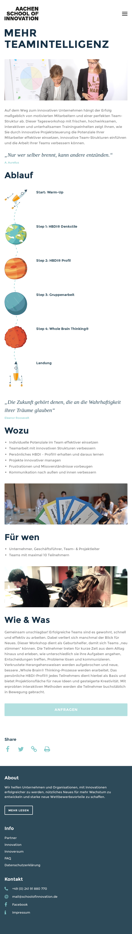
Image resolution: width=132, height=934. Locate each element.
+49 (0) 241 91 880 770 (29, 889)
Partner (11, 838)
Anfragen (66, 709)
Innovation (13, 845)
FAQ (8, 858)
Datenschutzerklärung (22, 865)
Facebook (20, 904)
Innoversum (14, 851)
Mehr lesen (18, 810)
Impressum (21, 912)
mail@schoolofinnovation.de (35, 897)
